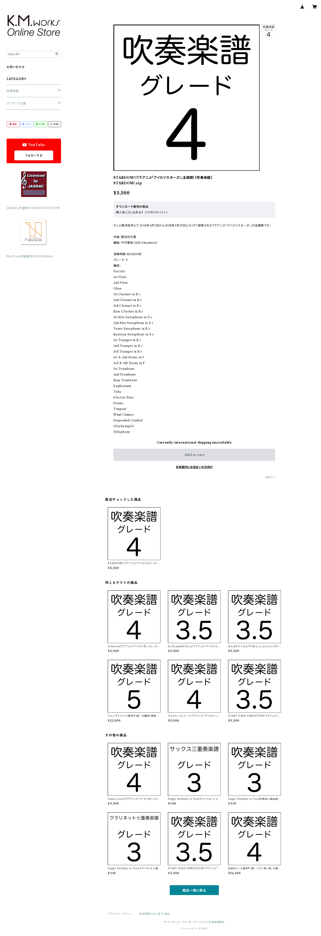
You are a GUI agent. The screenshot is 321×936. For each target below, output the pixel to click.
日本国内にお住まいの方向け (194, 467)
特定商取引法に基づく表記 (154, 913)
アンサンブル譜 (16, 103)
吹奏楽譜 (13, 91)
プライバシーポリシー (121, 913)
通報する (270, 477)
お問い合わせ (16, 67)
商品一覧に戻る (194, 890)
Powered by (194, 928)
